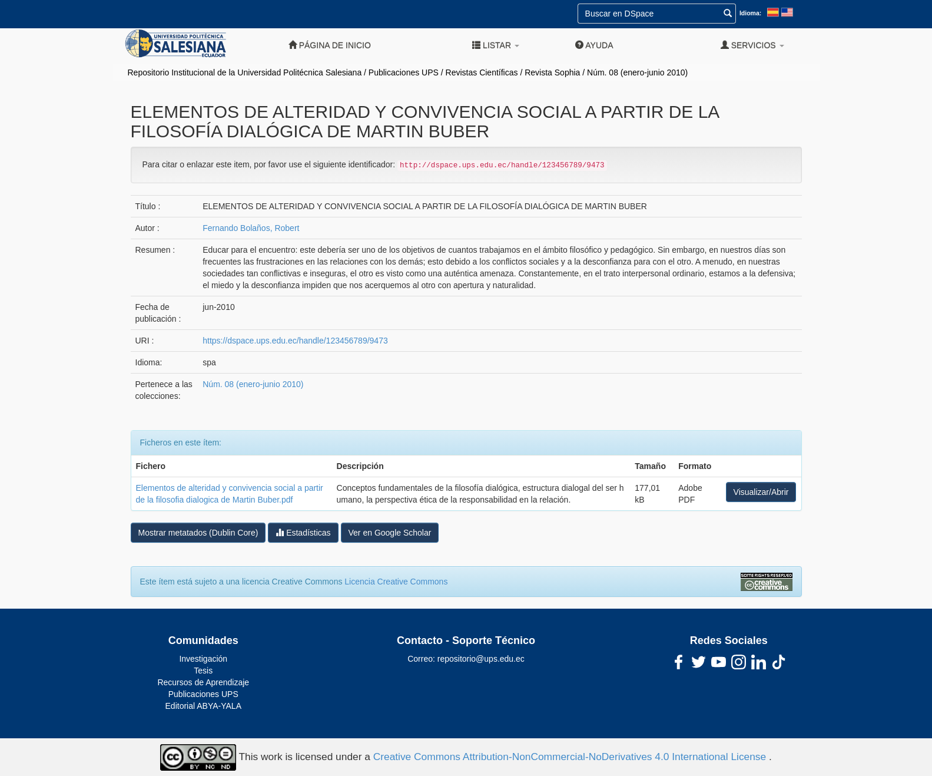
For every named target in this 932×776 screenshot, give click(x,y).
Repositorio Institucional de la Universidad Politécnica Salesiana (245, 72)
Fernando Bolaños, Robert (251, 228)
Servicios (752, 45)
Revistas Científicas (482, 72)
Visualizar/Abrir (761, 492)
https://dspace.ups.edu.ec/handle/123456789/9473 (295, 340)
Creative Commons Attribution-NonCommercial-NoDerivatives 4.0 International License (571, 756)
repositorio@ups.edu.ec (481, 658)
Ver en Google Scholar (390, 532)
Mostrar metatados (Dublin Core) (198, 532)
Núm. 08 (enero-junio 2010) (637, 72)
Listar (495, 45)
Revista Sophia (552, 72)
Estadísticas (303, 532)
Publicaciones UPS (404, 72)
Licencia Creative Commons (395, 581)
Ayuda (594, 45)
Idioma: (750, 12)
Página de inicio (329, 45)
